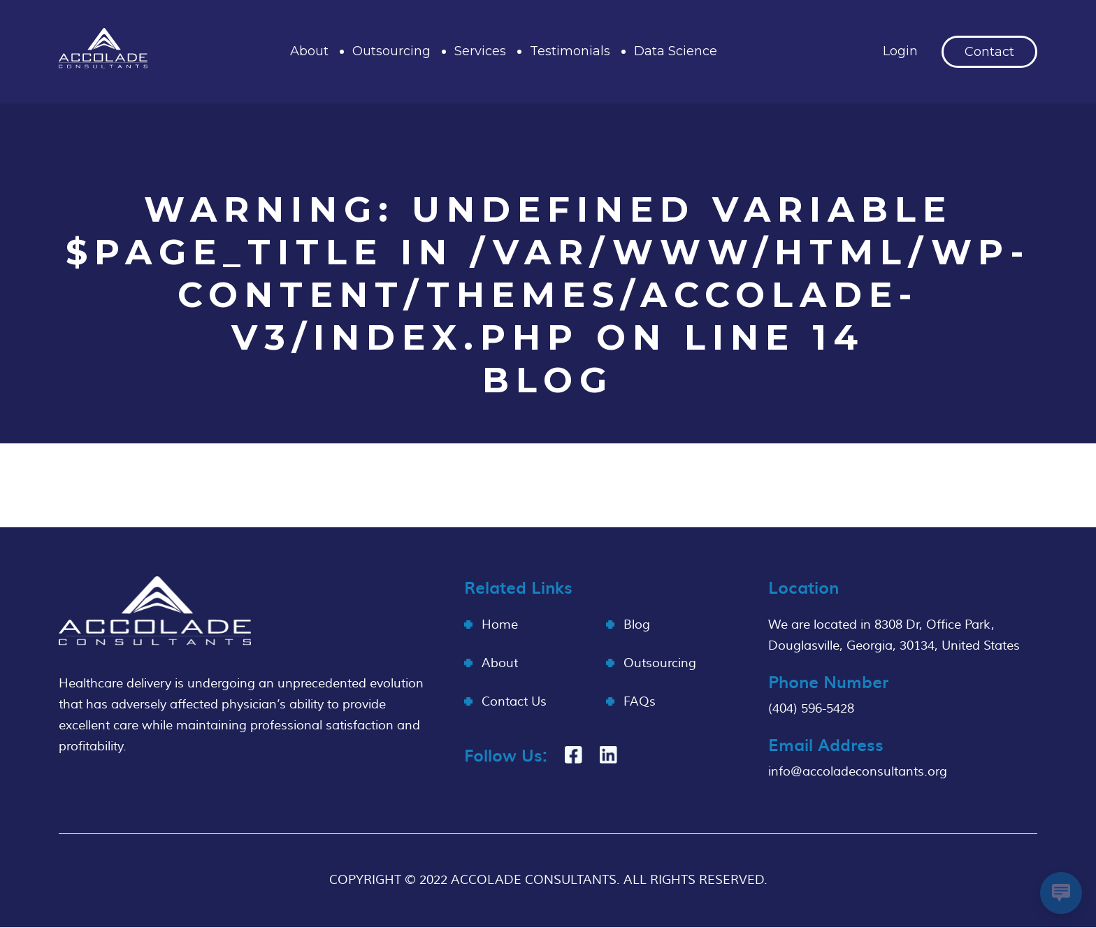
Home (500, 625)
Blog (636, 625)
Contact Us (514, 702)
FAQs (639, 702)
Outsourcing (391, 51)
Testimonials (570, 51)
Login (900, 51)
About (309, 51)
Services (480, 51)
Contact (989, 51)
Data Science (675, 51)
